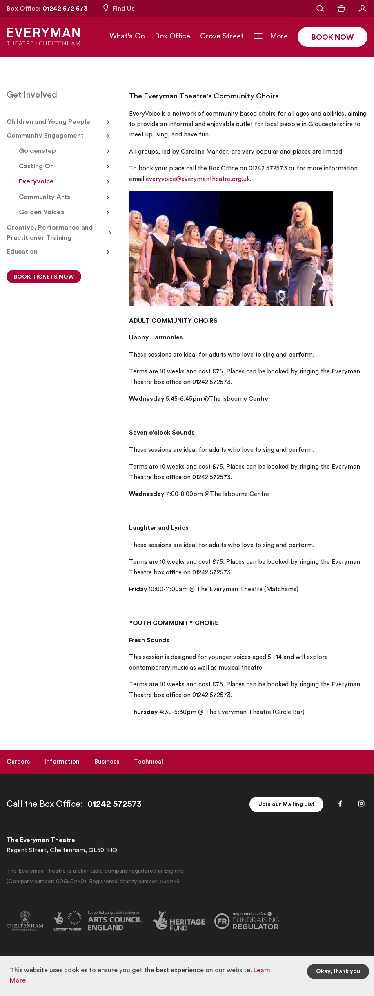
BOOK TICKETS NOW (44, 277)
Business (106, 762)
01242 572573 (114, 804)
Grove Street (222, 36)
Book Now (333, 37)
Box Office (172, 36)
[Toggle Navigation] (271, 36)
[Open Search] (320, 8)
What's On (127, 36)
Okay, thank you (338, 971)
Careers (18, 762)
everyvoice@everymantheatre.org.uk (198, 179)
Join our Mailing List (286, 804)
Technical (148, 762)
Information (62, 762)
